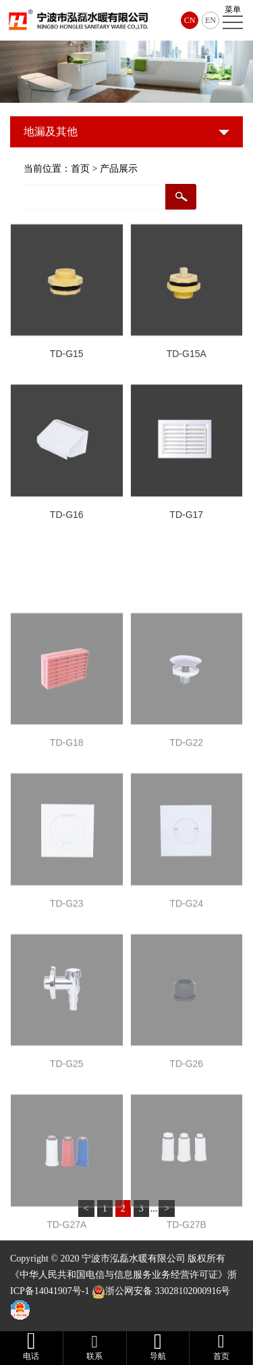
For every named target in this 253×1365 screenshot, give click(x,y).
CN (190, 20)
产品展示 (119, 169)
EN (210, 20)
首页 (80, 169)
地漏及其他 (51, 131)
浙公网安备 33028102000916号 (168, 1291)
